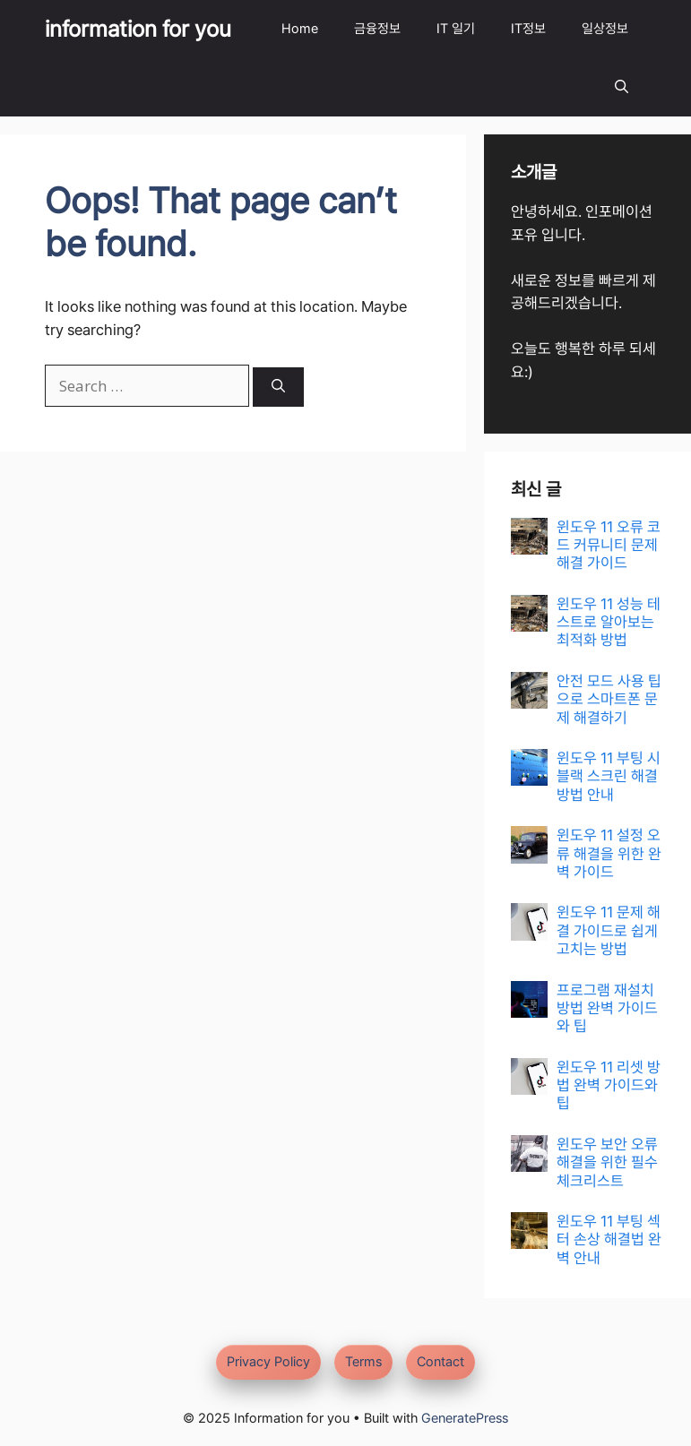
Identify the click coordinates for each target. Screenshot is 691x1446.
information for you (138, 28)
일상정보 (605, 29)
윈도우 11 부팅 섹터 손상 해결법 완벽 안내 (609, 1239)
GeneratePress (464, 1418)
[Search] (278, 387)
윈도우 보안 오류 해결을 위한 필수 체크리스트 (607, 1162)
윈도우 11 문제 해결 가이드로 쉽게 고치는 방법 (609, 930)
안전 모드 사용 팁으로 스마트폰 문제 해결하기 (609, 699)
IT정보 (528, 29)
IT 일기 (455, 29)
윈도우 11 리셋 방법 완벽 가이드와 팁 (609, 1085)
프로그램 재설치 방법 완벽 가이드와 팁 (607, 1008)
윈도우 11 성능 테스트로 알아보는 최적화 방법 (609, 622)
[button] (621, 87)
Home (299, 29)
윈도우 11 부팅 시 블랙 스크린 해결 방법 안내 (609, 776)
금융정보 (377, 29)
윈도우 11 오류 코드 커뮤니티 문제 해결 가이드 (609, 545)
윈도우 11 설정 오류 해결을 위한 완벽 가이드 (609, 853)
